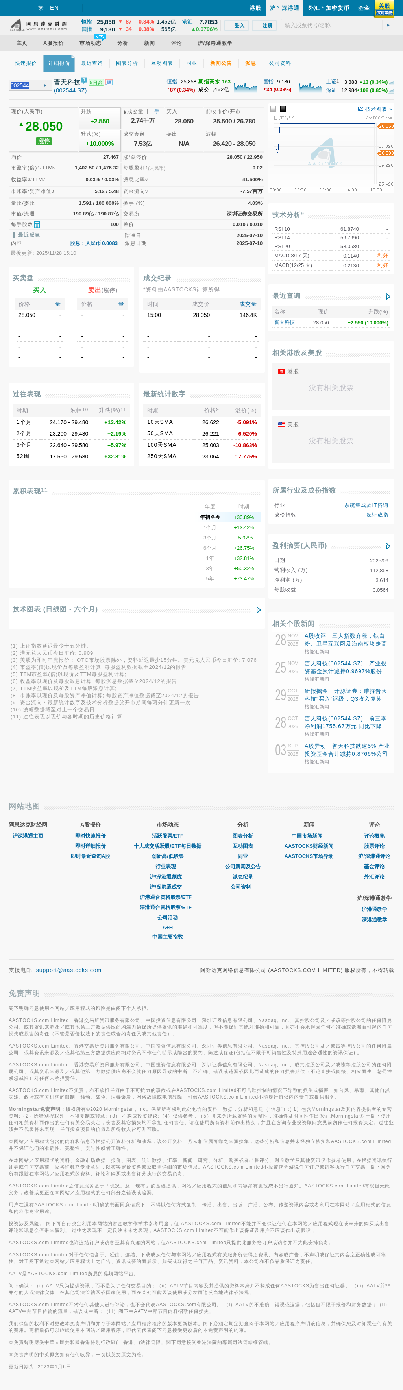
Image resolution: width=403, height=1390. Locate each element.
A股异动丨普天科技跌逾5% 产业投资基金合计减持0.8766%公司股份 (347, 754)
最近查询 (286, 296)
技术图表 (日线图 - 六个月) (55, 609)
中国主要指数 (167, 937)
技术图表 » (375, 109)
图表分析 (243, 836)
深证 (331, 90)
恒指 (172, 82)
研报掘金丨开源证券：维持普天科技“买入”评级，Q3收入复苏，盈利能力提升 (346, 699)
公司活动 (167, 918)
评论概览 (374, 836)
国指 (268, 82)
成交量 (248, 304)
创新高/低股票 (168, 856)
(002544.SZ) (70, 90)
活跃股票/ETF (167, 836)
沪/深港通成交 (168, 887)
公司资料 (243, 887)
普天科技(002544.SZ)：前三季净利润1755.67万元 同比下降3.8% (346, 726)
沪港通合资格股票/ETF (168, 897)
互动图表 (243, 846)
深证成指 (377, 515)
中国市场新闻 (309, 836)
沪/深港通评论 (374, 856)
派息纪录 (243, 877)
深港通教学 (374, 919)
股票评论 (374, 846)
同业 (243, 856)
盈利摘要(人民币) (299, 545)
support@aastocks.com (69, 970)
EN (54, 7)
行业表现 (167, 866)
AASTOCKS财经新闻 (309, 846)
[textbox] (337, 25)
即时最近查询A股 (90, 856)
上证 (331, 82)
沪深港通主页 (28, 836)
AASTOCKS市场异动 (309, 856)
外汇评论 (374, 877)
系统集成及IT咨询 (366, 505)
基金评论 (374, 866)
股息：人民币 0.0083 (94, 243)
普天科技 (284, 322)
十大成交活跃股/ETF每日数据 (167, 846)
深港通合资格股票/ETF (168, 907)
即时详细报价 (90, 846)
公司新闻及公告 (243, 866)
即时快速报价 (90, 836)
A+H (168, 927)
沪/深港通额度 (168, 877)
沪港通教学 (374, 909)
